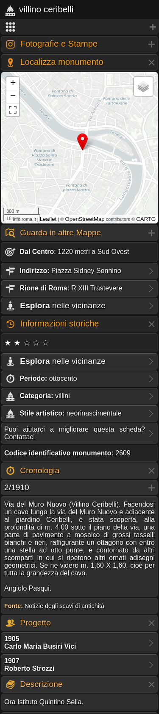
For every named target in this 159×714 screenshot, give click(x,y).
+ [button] (13, 83)
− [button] (13, 96)
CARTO (146, 219)
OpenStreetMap (84, 219)
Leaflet (48, 219)
